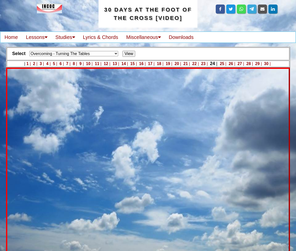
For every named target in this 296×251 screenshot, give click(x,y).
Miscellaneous (143, 37)
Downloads (181, 37)
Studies (65, 37)
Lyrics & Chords (100, 37)
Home (11, 37)
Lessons (36, 37)
